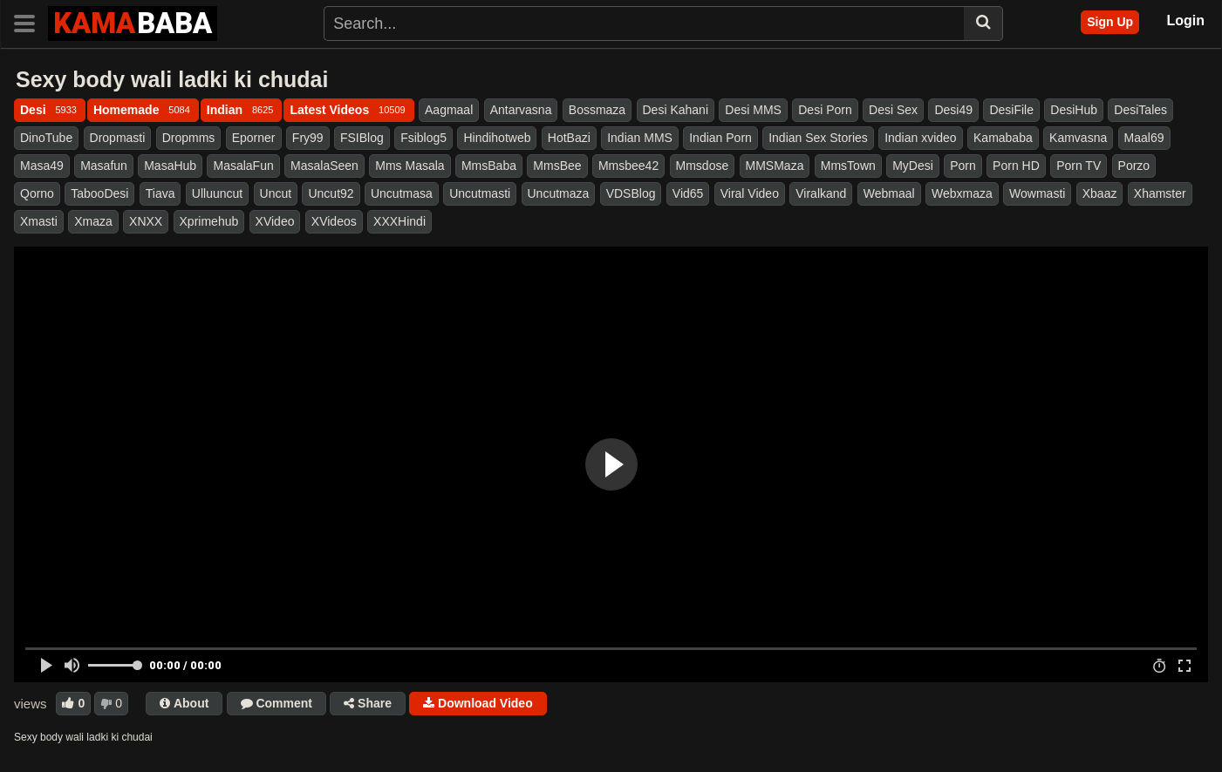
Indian (241, 110)
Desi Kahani (676, 110)
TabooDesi (99, 193)
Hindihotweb (496, 138)
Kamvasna (1078, 138)
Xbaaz (1099, 193)
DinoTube (46, 138)
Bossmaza (597, 110)
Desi (49, 110)
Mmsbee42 (628, 166)
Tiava (160, 193)
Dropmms (188, 138)
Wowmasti (1037, 193)
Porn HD (1016, 166)
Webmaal (889, 193)
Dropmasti (118, 138)
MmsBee (557, 166)
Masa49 (42, 166)
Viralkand (820, 193)
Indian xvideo (920, 138)
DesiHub (1073, 110)
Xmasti (39, 221)
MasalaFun (243, 166)
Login (1185, 20)
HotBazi (569, 138)
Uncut (276, 193)
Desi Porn (824, 110)
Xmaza (93, 221)
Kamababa (1003, 138)
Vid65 (688, 193)
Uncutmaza (559, 193)
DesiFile (1011, 110)
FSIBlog (362, 138)
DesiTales (1140, 110)
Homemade (143, 110)
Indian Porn (720, 138)
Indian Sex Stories (818, 138)
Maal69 (1144, 138)
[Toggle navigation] (31, 22)
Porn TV (1078, 166)
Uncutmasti (479, 193)
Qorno (37, 193)
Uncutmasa (402, 193)
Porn (963, 166)
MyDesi (912, 166)
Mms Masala (409, 166)
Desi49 (953, 110)
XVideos (334, 221)
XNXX (145, 221)
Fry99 (308, 138)
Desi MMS (753, 110)
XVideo (275, 221)
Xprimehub (209, 221)
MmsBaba (488, 166)
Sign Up (1110, 22)
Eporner (254, 138)
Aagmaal (449, 110)
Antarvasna (521, 110)
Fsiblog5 (423, 138)
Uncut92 (330, 193)
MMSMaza (775, 166)
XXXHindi (399, 221)
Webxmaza (962, 193)
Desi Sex (893, 110)
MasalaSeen (324, 166)
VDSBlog (631, 193)
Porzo (1134, 166)
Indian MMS (639, 138)
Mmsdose (702, 166)
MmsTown (848, 166)
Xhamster (1160, 193)
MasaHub (170, 166)
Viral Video (749, 193)
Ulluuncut (217, 193)
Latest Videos (348, 110)
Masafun (103, 166)
